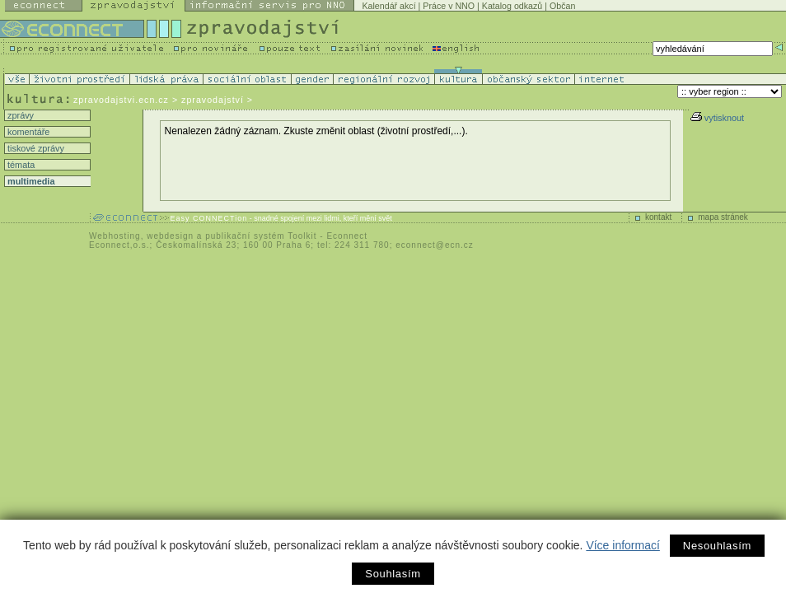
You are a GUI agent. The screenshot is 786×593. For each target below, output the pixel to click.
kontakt (658, 217)
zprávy (19, 115)
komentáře (27, 132)
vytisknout (717, 118)
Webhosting (115, 235)
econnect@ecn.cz (434, 245)
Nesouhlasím (717, 545)
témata (20, 165)
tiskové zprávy (34, 148)
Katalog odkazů (512, 6)
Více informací (622, 545)
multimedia (29, 181)
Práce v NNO (449, 6)
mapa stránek (723, 217)
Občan (562, 6)
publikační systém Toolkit (260, 235)
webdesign (170, 235)
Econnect (346, 235)
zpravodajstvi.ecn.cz (121, 100)
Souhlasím (392, 573)
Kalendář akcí (388, 6)
